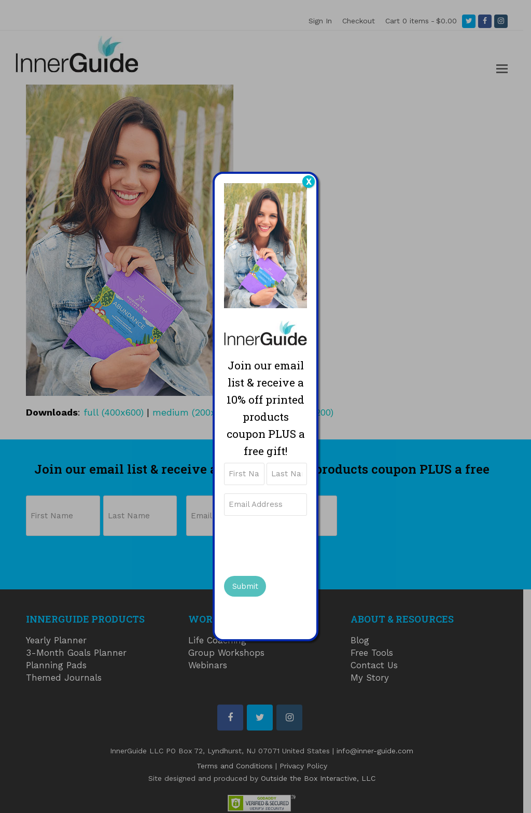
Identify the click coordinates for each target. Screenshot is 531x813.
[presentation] (303, 544)
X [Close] (309, 181)
